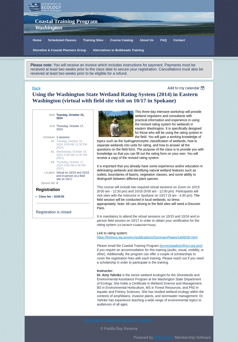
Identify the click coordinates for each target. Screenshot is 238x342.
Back (36, 88)
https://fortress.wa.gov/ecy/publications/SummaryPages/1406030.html (147, 237)
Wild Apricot (164, 337)
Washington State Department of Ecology (118, 320)
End (52, 126)
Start (52, 115)
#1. (53, 141)
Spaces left (48, 183)
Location (49, 172)
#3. (53, 162)
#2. (53, 151)
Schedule (49, 137)
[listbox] (187, 88)
